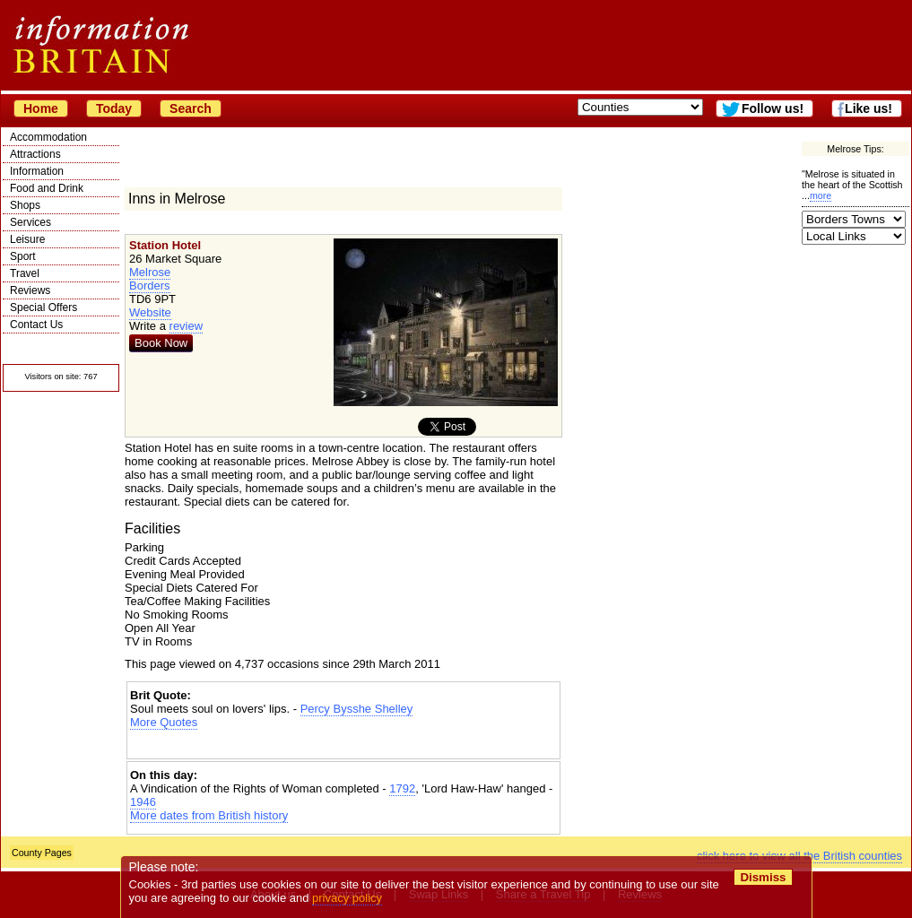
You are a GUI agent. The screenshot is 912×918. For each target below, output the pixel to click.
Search (190, 108)
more (820, 195)
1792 (402, 788)
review (186, 326)
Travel (24, 273)
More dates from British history (209, 815)
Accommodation (48, 137)
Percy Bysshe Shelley (356, 708)
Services (30, 222)
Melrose (149, 272)
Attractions (35, 154)
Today (114, 108)
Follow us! (772, 108)
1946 (143, 802)
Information (37, 171)
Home (40, 108)
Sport (23, 256)
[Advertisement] (343, 744)
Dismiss (763, 877)
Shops (25, 205)
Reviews (30, 290)
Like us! (868, 108)
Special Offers (43, 307)
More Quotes (163, 722)
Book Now (161, 343)
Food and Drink (46, 188)
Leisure (27, 239)
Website (150, 312)
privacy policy (347, 898)
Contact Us (36, 324)
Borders (149, 285)
